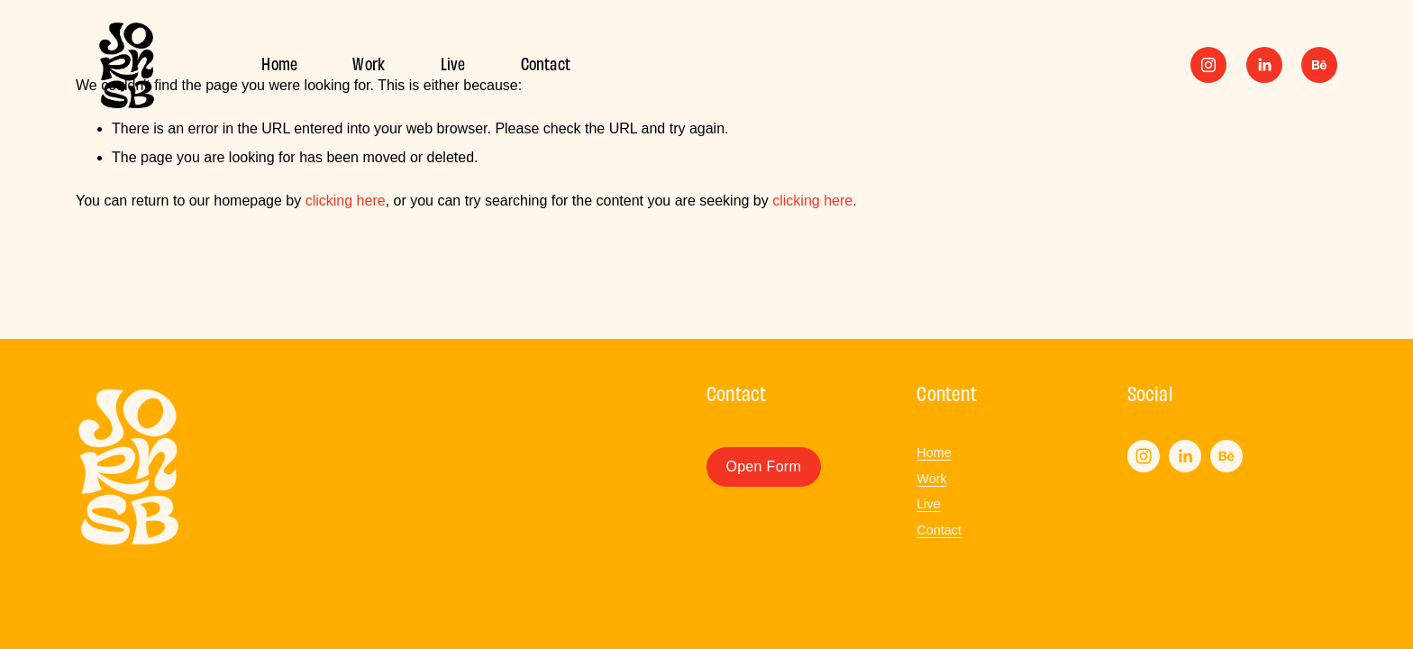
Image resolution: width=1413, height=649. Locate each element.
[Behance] (1319, 65)
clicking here (345, 200)
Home (279, 62)
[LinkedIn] (1264, 65)
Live (453, 62)
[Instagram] (1208, 65)
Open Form (763, 466)
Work (368, 62)
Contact (545, 62)
